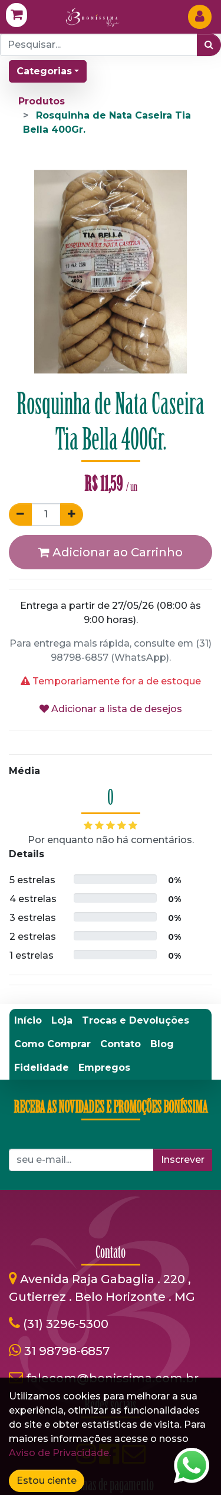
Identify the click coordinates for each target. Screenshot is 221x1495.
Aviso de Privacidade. (60, 1452)
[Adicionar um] (71, 514)
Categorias (44, 71)
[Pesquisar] (209, 45)
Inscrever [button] (182, 1159)
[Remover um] (20, 514)
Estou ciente (47, 1480)
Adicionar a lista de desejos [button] (110, 708)
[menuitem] (28, 1020)
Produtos (41, 101)
